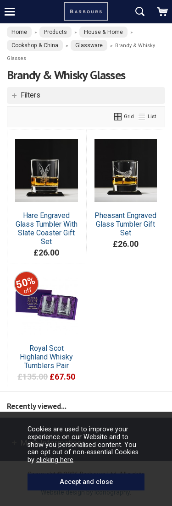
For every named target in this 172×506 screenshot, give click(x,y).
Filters (30, 95)
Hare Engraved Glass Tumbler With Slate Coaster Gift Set (47, 228)
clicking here (54, 459)
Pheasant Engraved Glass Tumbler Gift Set (125, 224)
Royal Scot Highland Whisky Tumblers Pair (46, 357)
